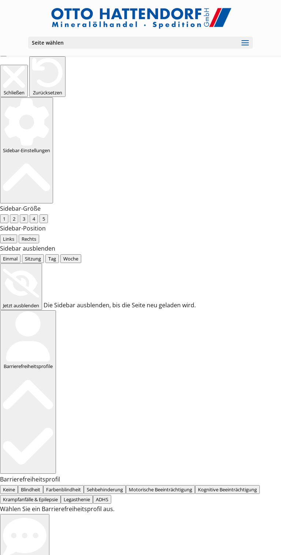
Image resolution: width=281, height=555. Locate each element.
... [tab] (12, 391)
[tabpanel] (140, 401)
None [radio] (9, 214)
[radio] (3, 273)
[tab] (3, 391)
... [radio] (4, 109)
